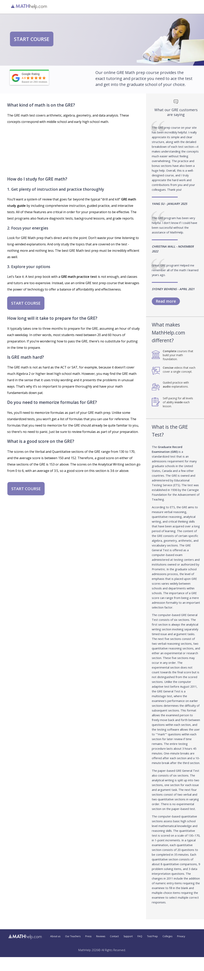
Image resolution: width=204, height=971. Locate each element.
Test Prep (152, 936)
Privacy (181, 936)
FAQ (139, 936)
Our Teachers (72, 936)
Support (128, 936)
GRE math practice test (79, 276)
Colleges (167, 936)
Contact (114, 936)
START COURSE (31, 39)
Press (88, 936)
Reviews (100, 936)
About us (55, 936)
